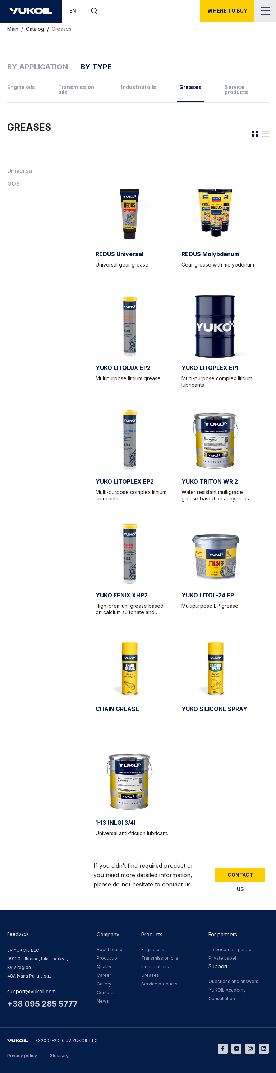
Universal (20, 170)
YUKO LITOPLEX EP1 (209, 367)
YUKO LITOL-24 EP (207, 595)
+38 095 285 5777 (42, 1003)
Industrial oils (138, 87)
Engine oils (21, 87)
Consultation (221, 998)
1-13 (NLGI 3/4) (116, 822)
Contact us (240, 877)
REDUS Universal (119, 254)
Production (108, 958)
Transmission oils (76, 90)
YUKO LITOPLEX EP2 (125, 481)
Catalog (36, 29)
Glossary (59, 1056)
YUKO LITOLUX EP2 (123, 367)
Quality (104, 966)
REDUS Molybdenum (210, 254)
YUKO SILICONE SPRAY (214, 708)
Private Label (222, 958)
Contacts (106, 992)
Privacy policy (22, 1056)
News (103, 1001)
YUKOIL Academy (227, 990)
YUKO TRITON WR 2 (209, 481)
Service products (236, 90)
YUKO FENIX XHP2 (122, 595)
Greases (62, 29)
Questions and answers (233, 981)
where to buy (227, 11)
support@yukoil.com (31, 991)
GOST (15, 183)
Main (13, 29)
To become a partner (230, 949)
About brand (110, 949)
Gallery (104, 984)
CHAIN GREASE (117, 708)
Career (104, 975)
